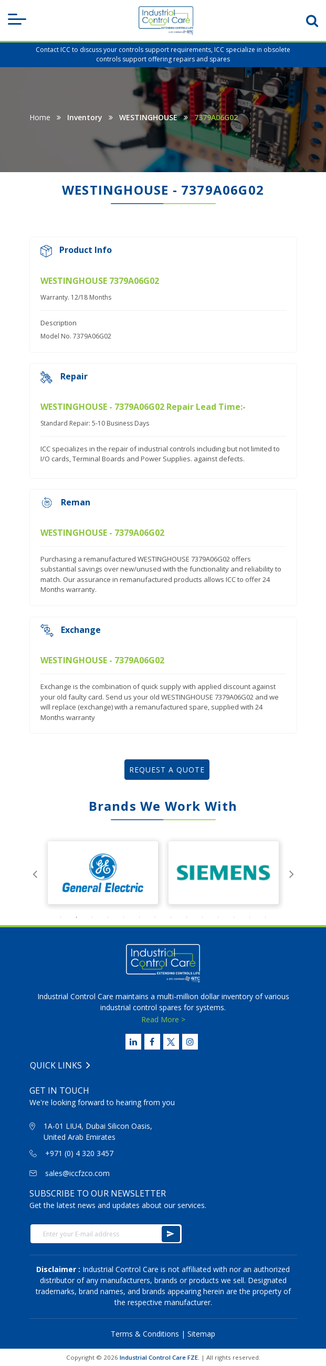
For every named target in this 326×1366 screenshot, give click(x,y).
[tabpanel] (103, 872)
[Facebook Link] (152, 1042)
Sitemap (201, 1334)
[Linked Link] (133, 1042)
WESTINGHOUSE (148, 117)
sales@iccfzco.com (77, 1173)
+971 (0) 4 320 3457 (79, 1153)
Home (39, 117)
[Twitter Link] (171, 1042)
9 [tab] (187, 917)
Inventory (84, 117)
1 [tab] (61, 917)
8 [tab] (171, 917)
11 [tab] (218, 917)
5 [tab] (124, 917)
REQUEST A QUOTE (167, 770)
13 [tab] (250, 917)
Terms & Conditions (145, 1334)
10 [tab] (202, 917)
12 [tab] (234, 917)
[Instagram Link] (190, 1042)
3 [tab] (92, 917)
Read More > (163, 1019)
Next (291, 872)
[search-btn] (312, 20)
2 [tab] (76, 917)
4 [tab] (108, 917)
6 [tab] (139, 917)
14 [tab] (265, 917)
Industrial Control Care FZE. (159, 1357)
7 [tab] (155, 917)
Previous (34, 872)
